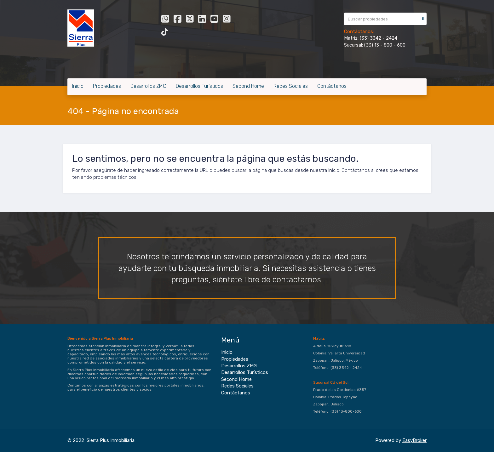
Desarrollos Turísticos (199, 86)
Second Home (248, 86)
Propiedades (107, 86)
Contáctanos (332, 86)
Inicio (77, 86)
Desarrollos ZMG (148, 86)
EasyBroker (414, 440)
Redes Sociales (290, 86)
